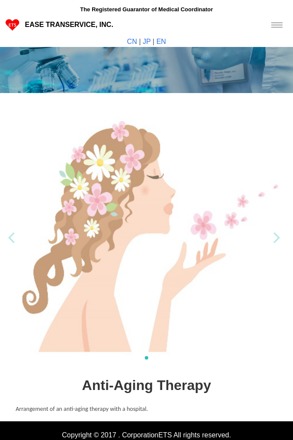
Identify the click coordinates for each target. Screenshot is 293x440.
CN (133, 41)
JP (147, 41)
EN (160, 41)
